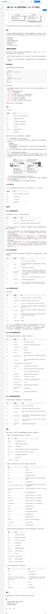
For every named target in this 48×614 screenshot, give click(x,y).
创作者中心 (37, 1)
